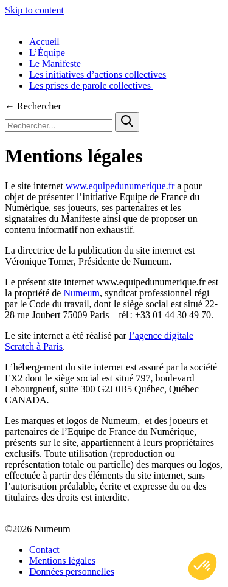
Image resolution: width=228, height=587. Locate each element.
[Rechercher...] (58, 125)
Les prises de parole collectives (91, 85)
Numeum (81, 293)
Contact (44, 549)
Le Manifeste (55, 63)
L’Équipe (47, 52)
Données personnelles (71, 571)
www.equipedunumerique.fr (120, 186)
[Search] (127, 122)
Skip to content (34, 10)
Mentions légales (62, 560)
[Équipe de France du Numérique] (114, 21)
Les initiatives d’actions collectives (97, 74)
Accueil (44, 41)
